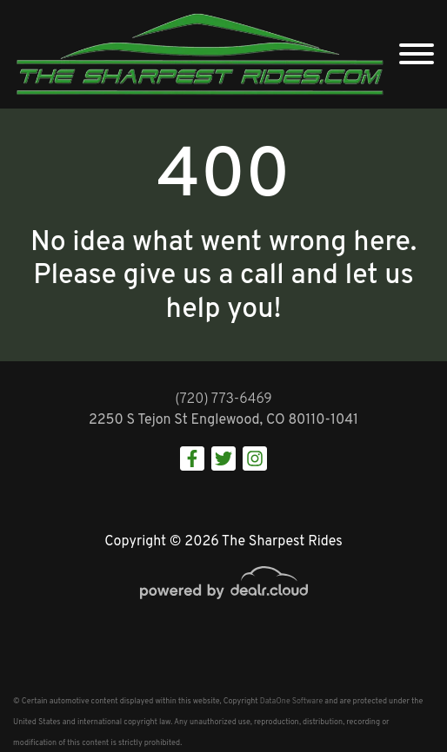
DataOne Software (291, 701)
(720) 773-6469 (223, 399)
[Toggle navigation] (416, 54)
